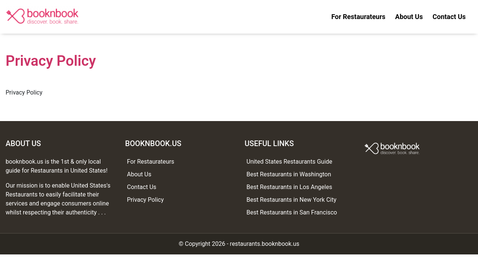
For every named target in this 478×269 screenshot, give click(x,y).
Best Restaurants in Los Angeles (289, 187)
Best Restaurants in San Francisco (291, 212)
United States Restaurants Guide (289, 161)
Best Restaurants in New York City (291, 199)
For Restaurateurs (358, 17)
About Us (409, 17)
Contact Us (449, 17)
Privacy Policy (145, 199)
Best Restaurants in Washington (288, 174)
